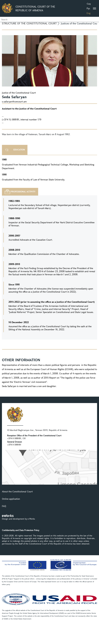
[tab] (20, 192)
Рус (88, 8)
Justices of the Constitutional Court (80, 23)
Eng (88, 13)
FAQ (4, 506)
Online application (11, 498)
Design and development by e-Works (18, 518)
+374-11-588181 (14, 438)
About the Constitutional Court (17, 491)
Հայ (89, 3)
